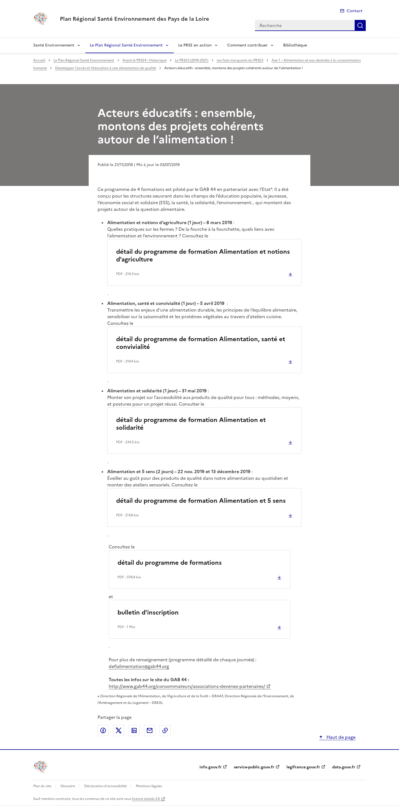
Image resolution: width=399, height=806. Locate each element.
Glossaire (67, 786)
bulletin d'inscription (148, 612)
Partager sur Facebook (103, 730)
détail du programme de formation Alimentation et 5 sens (201, 500)
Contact (354, 11)
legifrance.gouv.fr (303, 767)
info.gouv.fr (211, 767)
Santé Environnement (53, 45)
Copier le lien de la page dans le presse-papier (165, 730)
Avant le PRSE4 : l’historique (144, 60)
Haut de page (340, 737)
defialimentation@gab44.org (139, 666)
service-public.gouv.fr (254, 767)
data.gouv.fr (343, 767)
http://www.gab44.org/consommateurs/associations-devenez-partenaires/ (187, 686)
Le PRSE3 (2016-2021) (191, 60)
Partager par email (149, 730)
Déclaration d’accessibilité (105, 786)
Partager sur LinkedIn (134, 730)
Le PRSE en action (195, 45)
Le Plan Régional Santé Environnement (126, 45)
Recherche (360, 25)
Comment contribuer (247, 45)
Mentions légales (149, 786)
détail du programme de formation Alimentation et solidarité (191, 423)
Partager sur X (118, 730)
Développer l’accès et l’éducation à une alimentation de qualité (105, 68)
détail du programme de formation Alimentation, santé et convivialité (200, 343)
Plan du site (42, 786)
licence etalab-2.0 (146, 798)
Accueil (39, 60)
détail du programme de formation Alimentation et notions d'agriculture (203, 255)
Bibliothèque (295, 45)
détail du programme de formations (169, 562)
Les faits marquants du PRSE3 (240, 60)
